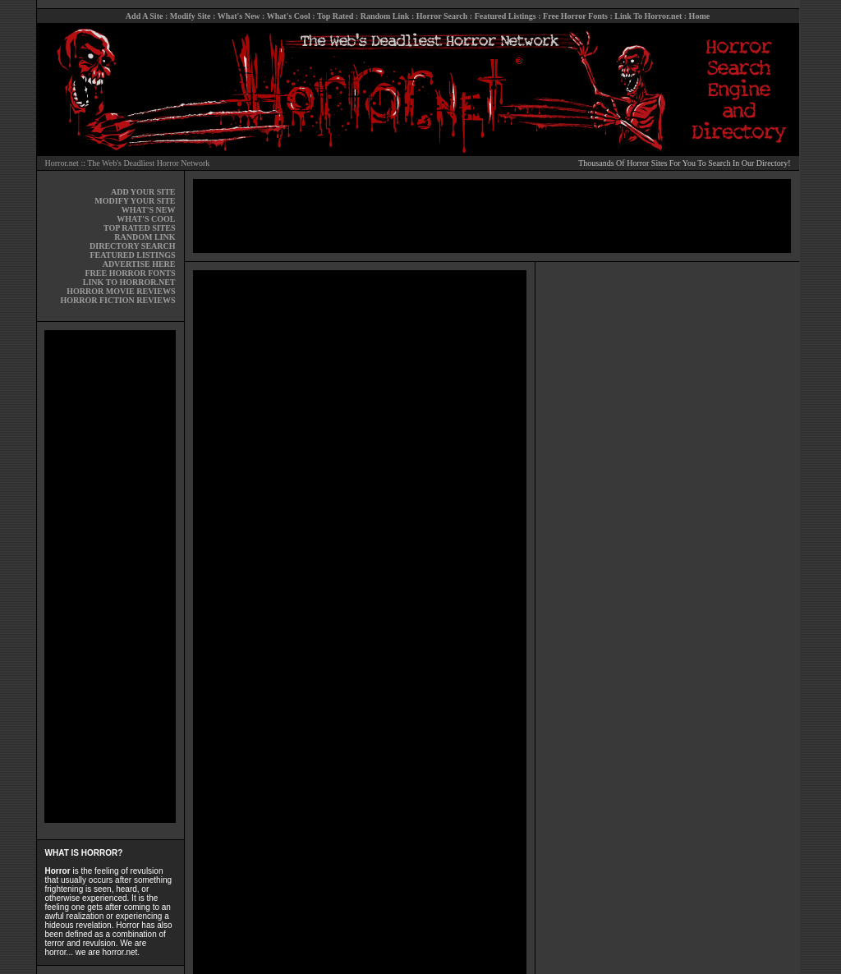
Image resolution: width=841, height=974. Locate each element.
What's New (239, 16)
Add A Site (144, 16)
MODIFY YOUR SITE (134, 200)
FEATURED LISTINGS (132, 255)
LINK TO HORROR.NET (129, 282)
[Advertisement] (110, 576)
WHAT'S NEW (149, 209)
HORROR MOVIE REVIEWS (121, 291)
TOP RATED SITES (139, 227)
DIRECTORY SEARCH (132, 245)
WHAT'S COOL (146, 218)
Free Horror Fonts (575, 16)
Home (699, 16)
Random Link (385, 16)
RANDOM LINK (144, 236)
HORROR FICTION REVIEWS (117, 300)
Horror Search (442, 16)
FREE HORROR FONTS (130, 273)
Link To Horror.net (648, 16)
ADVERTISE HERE (139, 264)
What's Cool (288, 16)
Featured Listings (505, 16)
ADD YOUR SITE (143, 191)
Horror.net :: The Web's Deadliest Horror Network (127, 163)
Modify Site (190, 16)
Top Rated (335, 16)
